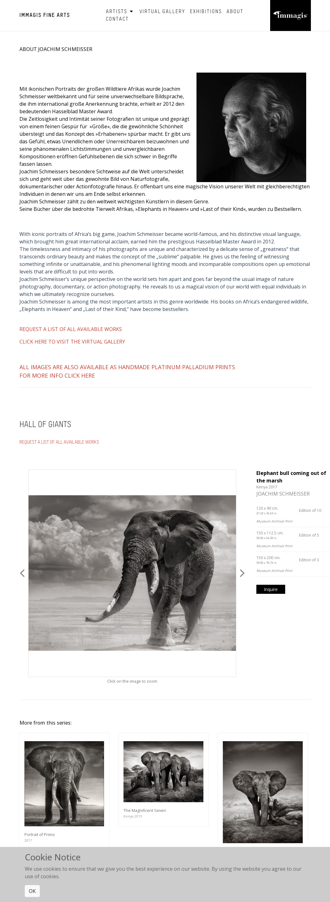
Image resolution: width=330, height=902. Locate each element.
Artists (120, 11)
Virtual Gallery (162, 11)
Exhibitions (206, 11)
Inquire (271, 589)
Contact (117, 19)
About (235, 11)
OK (32, 891)
